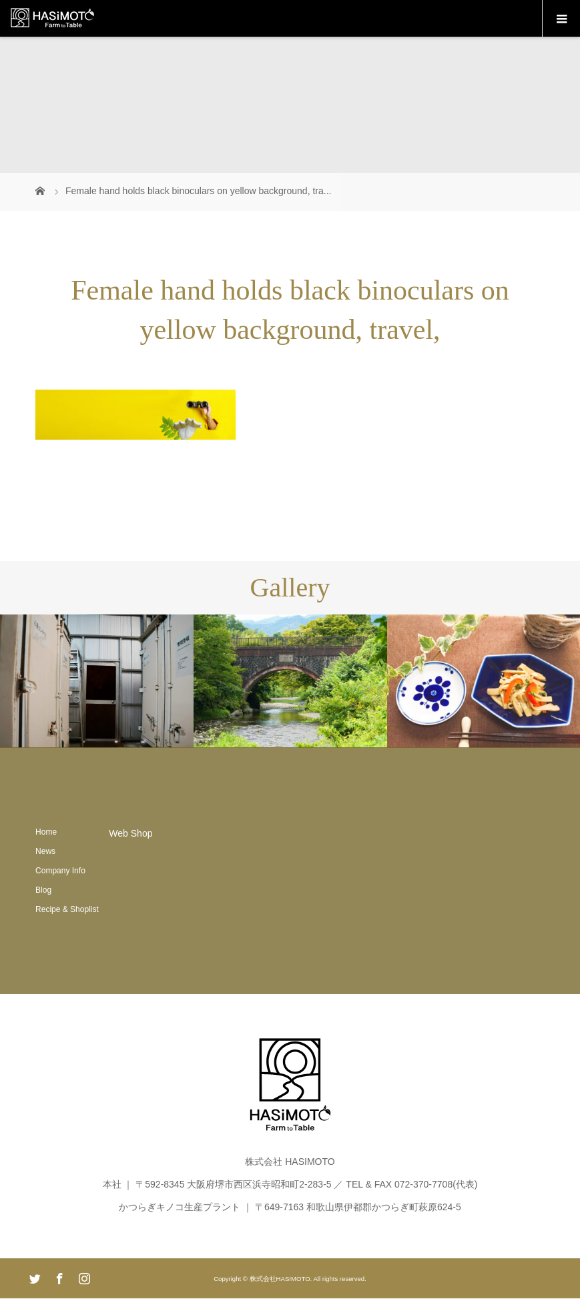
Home (46, 832)
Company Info (60, 870)
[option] (97, 681)
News (45, 851)
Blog (43, 890)
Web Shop (130, 833)
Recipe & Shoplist (67, 909)
